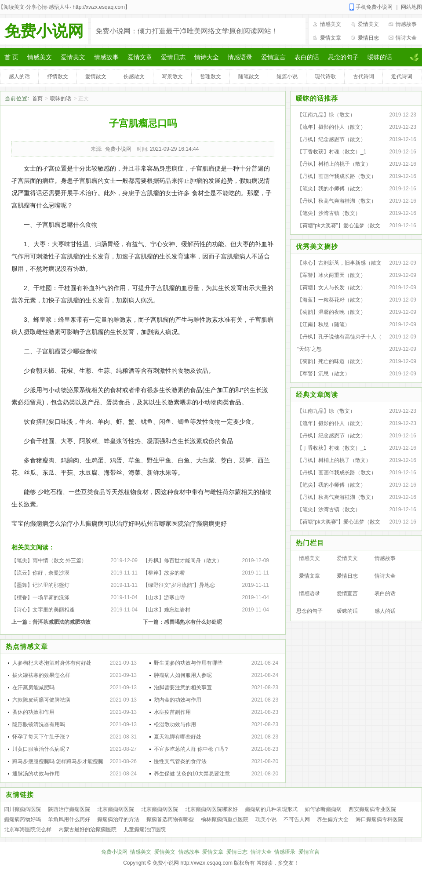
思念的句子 (343, 57)
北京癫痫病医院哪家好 (211, 809)
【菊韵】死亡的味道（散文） (331, 361)
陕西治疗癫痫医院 (69, 809)
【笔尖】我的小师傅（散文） (331, 189)
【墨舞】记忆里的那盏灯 (40, 585)
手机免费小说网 (374, 7)
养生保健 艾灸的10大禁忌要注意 (192, 774)
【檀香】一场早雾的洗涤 (40, 597)
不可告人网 (297, 819)
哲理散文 (210, 76)
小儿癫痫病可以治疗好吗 (107, 523)
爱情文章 (330, 38)
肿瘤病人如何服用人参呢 (183, 675)
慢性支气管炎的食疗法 (180, 761)
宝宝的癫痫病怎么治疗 (42, 523)
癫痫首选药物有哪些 (170, 819)
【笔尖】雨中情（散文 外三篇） (49, 560)
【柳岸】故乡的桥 (164, 573)
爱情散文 (95, 76)
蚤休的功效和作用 (33, 712)
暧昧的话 (379, 57)
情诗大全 (406, 38)
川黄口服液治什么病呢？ (41, 749)
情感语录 (240, 57)
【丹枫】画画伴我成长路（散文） (336, 176)
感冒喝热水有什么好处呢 (193, 622)
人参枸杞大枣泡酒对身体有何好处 (51, 663)
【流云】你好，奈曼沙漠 (40, 573)
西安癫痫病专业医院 (372, 809)
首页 (37, 98)
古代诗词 (363, 76)
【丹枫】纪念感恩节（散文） (331, 139)
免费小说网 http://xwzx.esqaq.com (193, 863)
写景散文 (172, 76)
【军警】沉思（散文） (323, 374)
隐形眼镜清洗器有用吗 (38, 724)
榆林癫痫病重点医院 (224, 819)
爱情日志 (368, 38)
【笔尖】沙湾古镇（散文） (328, 213)
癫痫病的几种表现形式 (271, 809)
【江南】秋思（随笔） (323, 324)
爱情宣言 (273, 57)
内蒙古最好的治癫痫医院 (87, 829)
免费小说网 (44, 31)
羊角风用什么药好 (69, 819)
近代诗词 (401, 76)
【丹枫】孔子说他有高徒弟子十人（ (339, 337)
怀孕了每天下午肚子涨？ (41, 737)
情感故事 (406, 24)
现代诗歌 (325, 76)
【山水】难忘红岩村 (166, 610)
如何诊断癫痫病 (323, 809)
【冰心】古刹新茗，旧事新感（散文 (339, 263)
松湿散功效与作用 (175, 724)
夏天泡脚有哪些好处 (177, 737)
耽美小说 (265, 819)
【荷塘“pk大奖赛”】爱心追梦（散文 (338, 225)
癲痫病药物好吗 (22, 819)
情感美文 (330, 24)
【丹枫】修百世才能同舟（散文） (182, 560)
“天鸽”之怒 (309, 349)
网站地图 (411, 7)
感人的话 (19, 76)
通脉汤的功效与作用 (36, 774)
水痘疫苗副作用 (172, 712)
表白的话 (307, 57)
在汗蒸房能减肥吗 (33, 687)
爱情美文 (368, 24)
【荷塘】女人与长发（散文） (331, 287)
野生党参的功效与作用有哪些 (188, 663)
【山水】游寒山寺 (164, 597)
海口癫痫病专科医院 (379, 819)
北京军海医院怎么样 (27, 829)
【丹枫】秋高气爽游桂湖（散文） (336, 201)
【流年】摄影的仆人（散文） (331, 127)
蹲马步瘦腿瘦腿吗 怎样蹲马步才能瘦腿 (57, 761)
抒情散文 (57, 76)
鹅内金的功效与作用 (177, 700)
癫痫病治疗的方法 (118, 819)
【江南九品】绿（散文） (326, 115)
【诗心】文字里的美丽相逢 (43, 610)
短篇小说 (287, 76)
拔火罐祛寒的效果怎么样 (41, 675)
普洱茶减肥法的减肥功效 (62, 622)
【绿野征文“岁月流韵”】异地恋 (179, 585)
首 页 (11, 57)
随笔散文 (248, 76)
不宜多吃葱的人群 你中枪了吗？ (191, 749)
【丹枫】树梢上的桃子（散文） (334, 164)
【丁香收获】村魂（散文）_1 (331, 152)
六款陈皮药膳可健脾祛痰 (41, 700)
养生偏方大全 (333, 819)
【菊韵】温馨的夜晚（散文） (331, 312)
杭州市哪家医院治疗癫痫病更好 (184, 523)
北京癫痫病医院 (115, 809)
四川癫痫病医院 (22, 809)
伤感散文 (134, 76)
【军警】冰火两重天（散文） (331, 275)
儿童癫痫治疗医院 (145, 829)
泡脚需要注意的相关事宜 (183, 687)
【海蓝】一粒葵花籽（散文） (331, 300)
